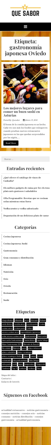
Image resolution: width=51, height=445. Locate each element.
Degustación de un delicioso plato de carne (26, 215)
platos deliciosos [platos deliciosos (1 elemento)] (34, 348)
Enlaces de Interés (10, 381)
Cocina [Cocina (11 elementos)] (42, 324)
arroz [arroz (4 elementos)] (27, 320)
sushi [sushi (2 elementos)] (15, 364)
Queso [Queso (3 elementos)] (26, 356)
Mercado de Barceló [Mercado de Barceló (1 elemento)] (31, 344)
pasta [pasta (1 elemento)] (24, 348)
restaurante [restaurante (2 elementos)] (6, 360)
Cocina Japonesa (12, 236)
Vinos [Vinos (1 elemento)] (39, 368)
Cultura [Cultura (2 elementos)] (29, 328)
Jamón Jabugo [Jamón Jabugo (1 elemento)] (42, 340)
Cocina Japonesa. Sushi (15, 243)
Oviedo (7, 285)
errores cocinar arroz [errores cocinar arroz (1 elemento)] (10, 332)
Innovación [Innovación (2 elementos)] (42, 336)
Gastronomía (10, 250)
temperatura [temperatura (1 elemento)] (29, 364)
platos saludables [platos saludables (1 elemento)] (9, 352)
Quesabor (16, 120)
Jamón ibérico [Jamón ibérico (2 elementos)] (29, 340)
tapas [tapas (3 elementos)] (20, 364)
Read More (9, 143)
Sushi (6, 300)
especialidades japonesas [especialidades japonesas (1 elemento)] (30, 332)
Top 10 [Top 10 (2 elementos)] (14, 368)
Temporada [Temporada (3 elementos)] (40, 364)
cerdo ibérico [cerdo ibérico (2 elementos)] (7, 324)
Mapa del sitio (8, 375)
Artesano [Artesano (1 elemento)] (34, 320)
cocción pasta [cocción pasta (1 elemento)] (32, 324)
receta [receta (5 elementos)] (40, 356)
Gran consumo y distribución (18, 257)
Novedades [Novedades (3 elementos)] (6, 348)
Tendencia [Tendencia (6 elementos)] (6, 368)
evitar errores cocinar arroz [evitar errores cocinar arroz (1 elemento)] (13, 336)
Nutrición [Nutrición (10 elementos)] (16, 348)
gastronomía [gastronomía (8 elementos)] (30, 336)
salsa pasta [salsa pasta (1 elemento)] (6, 364)
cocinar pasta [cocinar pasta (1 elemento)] (19, 328)
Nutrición (8, 271)
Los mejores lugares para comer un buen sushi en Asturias (22, 111)
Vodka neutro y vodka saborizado (20, 208)
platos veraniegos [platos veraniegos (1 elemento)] (25, 352)
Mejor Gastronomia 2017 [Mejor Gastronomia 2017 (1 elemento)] (11, 344)
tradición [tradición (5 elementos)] (22, 368)
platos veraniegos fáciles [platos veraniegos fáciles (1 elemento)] (12, 356)
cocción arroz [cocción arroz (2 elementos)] (19, 324)
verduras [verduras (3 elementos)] (31, 368)
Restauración (10, 293)
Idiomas (7, 264)
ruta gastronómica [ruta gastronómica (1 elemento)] (20, 360)
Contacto (6, 378)
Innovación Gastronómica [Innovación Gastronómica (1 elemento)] (12, 340)
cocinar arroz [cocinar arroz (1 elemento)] (7, 328)
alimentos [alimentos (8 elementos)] (19, 320)
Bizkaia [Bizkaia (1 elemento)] (43, 320)
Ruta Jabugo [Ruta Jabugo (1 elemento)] (34, 360)
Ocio (5, 278)
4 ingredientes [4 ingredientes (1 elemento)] (7, 320)
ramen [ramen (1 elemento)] (33, 356)
